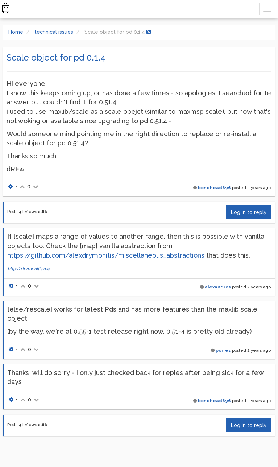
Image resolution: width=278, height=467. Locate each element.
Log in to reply (249, 212)
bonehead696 (214, 187)
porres (223, 350)
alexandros (218, 286)
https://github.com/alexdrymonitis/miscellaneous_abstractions (105, 255)
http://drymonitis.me (29, 268)
